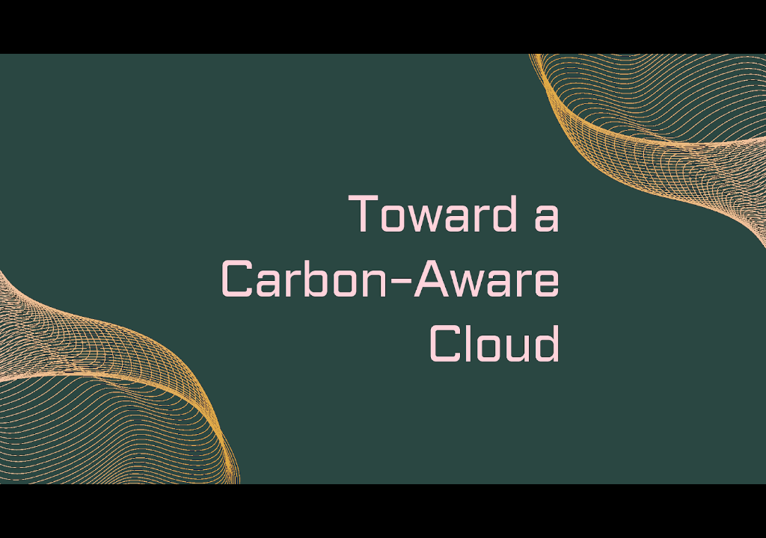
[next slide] (739, 505)
